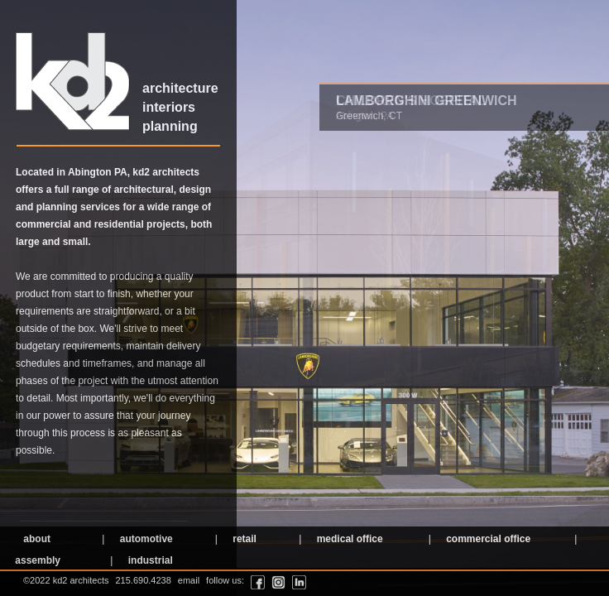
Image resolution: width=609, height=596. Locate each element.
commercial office (487, 539)
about (35, 539)
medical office (348, 539)
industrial (148, 560)
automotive (144, 539)
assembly (36, 560)
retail (243, 539)
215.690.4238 (143, 580)
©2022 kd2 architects (66, 580)
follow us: (225, 580)
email (188, 580)
